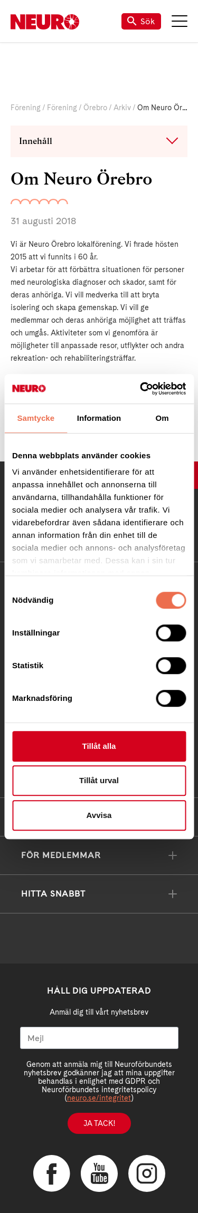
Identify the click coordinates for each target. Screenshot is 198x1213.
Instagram (146, 1173)
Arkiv (122, 107)
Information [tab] (99, 417)
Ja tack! (99, 1123)
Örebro (95, 107)
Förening (26, 107)
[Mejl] (99, 1038)
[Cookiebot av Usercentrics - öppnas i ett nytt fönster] (141, 389)
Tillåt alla (99, 746)
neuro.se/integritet (99, 1098)
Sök (141, 21)
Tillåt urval (99, 780)
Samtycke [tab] (35, 417)
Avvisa (99, 815)
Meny (179, 21)
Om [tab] (162, 417)
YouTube (99, 1173)
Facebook (51, 1173)
